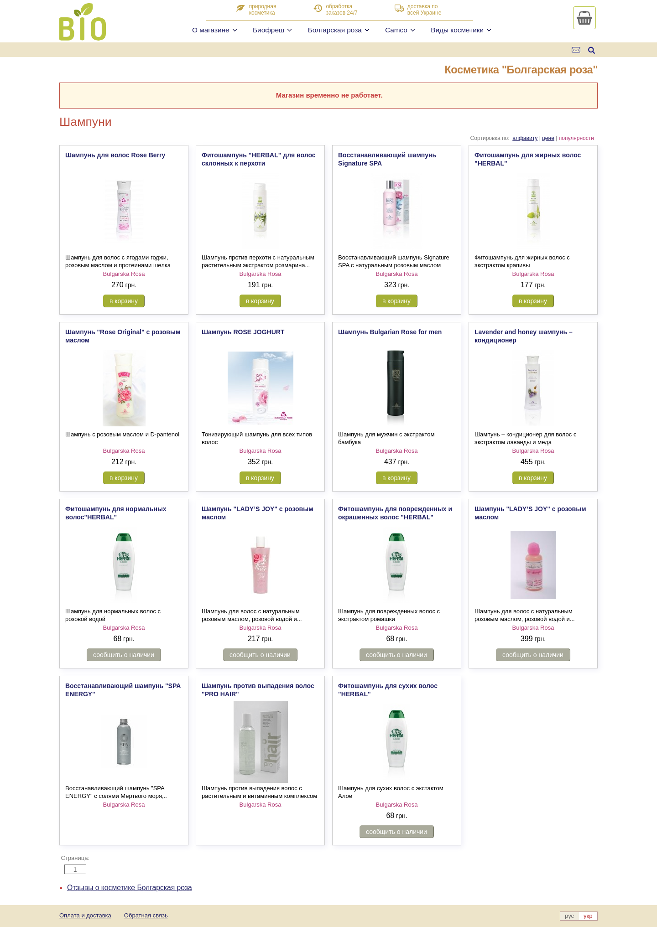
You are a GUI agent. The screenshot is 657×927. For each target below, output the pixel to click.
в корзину (124, 301)
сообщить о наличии (123, 654)
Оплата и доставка (85, 915)
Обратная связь (146, 915)
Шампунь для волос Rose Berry (115, 155)
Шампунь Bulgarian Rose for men (390, 332)
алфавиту (524, 138)
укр (588, 915)
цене (548, 138)
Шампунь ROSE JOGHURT (243, 332)
